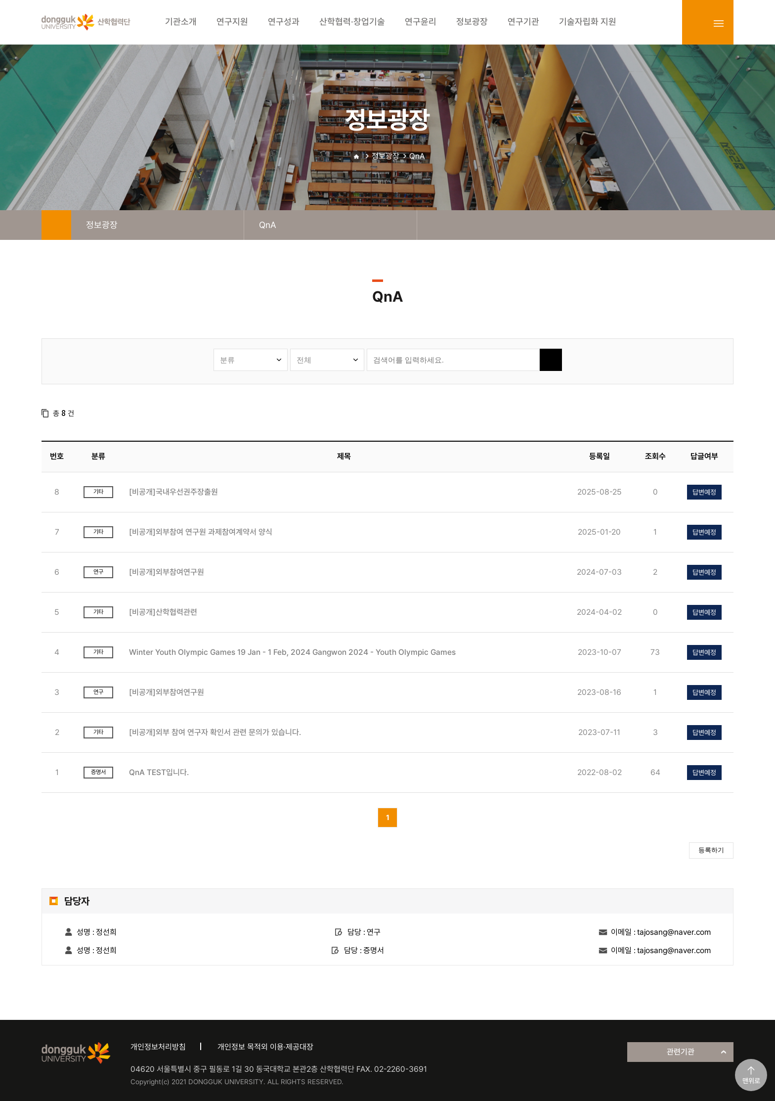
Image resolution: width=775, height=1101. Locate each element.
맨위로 (751, 1081)
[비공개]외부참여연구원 (166, 572)
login (697, 23)
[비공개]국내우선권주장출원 (173, 492)
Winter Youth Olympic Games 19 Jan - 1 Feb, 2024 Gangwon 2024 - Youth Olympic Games (292, 652)
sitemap (719, 23)
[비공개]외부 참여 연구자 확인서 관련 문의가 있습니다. (215, 732)
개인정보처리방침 (158, 1047)
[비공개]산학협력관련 (163, 612)
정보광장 (385, 156)
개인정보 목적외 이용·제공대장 (265, 1047)
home (56, 225)
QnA (417, 156)
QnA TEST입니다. (159, 772)
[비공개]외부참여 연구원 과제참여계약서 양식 (200, 532)
